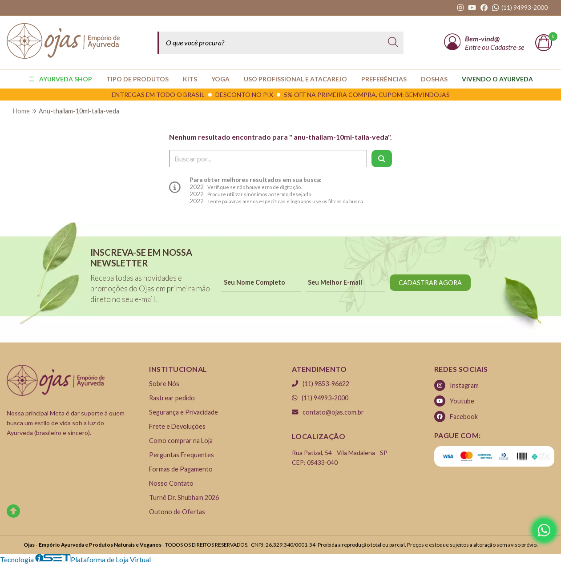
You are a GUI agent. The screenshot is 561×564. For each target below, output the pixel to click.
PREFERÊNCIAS (384, 79)
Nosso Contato (171, 483)
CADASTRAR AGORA (430, 282)
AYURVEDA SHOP (60, 79)
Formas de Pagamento (181, 469)
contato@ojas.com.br (328, 412)
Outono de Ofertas (177, 512)
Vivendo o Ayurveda (497, 79)
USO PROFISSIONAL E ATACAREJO (295, 79)
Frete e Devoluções (177, 426)
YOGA (220, 79)
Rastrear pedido (172, 398)
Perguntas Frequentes (181, 455)
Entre (473, 47)
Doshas (434, 79)
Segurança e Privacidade (183, 412)
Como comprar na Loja (181, 440)
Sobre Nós (164, 383)
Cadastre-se (507, 47)
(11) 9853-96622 (320, 383)
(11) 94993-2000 (320, 398)
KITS (190, 79)
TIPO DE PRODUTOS (137, 79)
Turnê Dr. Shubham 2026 (184, 497)
